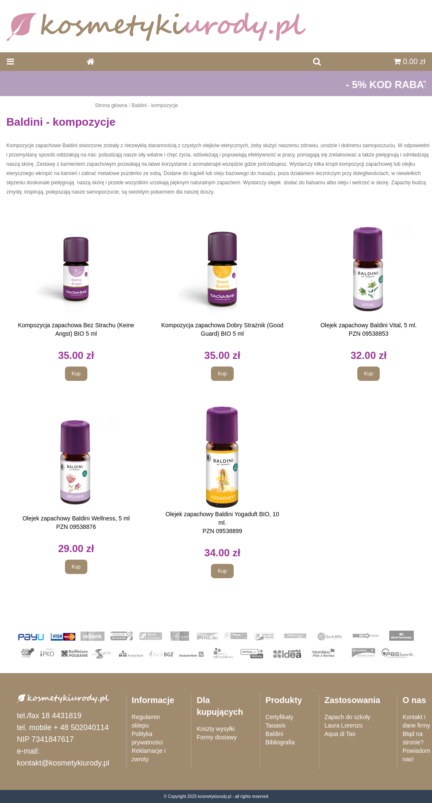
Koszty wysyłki (216, 728)
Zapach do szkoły (347, 717)
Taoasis (275, 725)
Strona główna (111, 105)
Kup (76, 374)
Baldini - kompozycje (155, 105)
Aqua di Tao (340, 733)
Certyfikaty (279, 717)
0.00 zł (409, 61)
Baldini (274, 733)
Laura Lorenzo (343, 725)
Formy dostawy (217, 737)
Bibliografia (279, 742)
